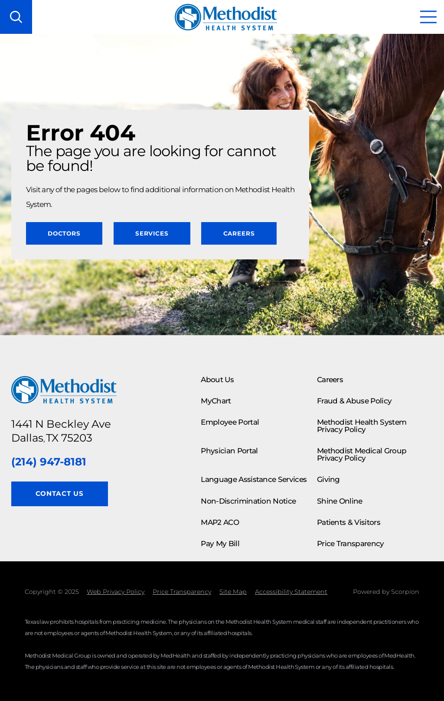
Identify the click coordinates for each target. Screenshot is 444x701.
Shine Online (339, 501)
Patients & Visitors (348, 522)
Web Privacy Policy (115, 592)
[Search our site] (16, 17)
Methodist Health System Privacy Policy (361, 426)
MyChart (216, 400)
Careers (239, 233)
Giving (328, 479)
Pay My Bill (220, 543)
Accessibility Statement (291, 592)
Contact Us (60, 493)
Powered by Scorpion (386, 592)
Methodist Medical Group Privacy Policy (361, 454)
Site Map (233, 592)
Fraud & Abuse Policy (354, 400)
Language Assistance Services (254, 479)
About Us (217, 379)
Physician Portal (229, 450)
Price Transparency (350, 543)
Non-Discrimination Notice (248, 501)
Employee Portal (230, 422)
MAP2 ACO (220, 522)
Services (152, 233)
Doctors (64, 233)
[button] (428, 17)
